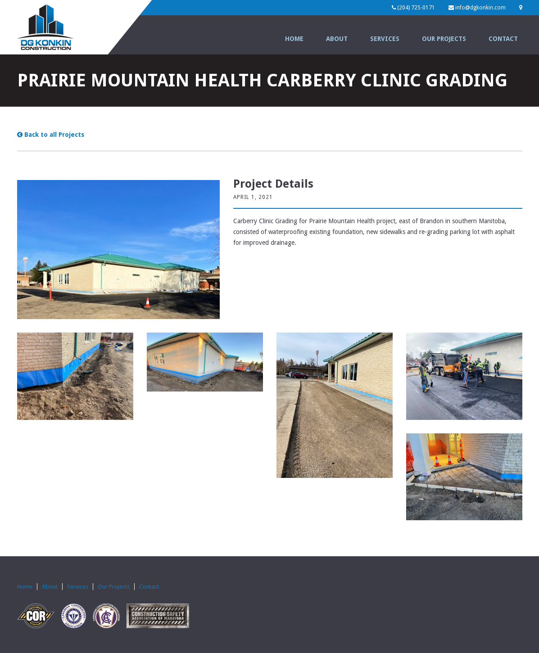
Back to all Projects (50, 134)
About (337, 38)
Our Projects (444, 38)
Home (294, 38)
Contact (503, 38)
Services (384, 38)
